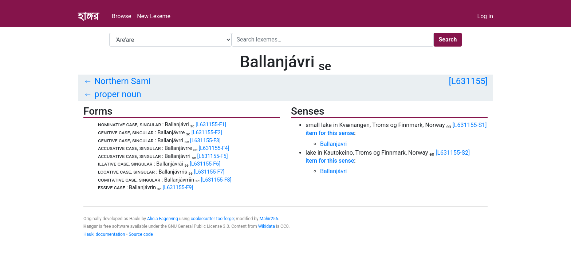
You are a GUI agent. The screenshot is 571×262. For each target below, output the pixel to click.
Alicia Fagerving (162, 218)
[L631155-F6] (205, 164)
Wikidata (266, 226)
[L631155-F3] (205, 141)
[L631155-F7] (209, 172)
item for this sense (330, 133)
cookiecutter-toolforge (212, 218)
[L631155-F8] (216, 180)
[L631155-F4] (214, 148)
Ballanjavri (333, 143)
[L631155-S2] (453, 152)
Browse (121, 16)
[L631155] (468, 81)
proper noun (117, 94)
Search (447, 39)
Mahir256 (269, 218)
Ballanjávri (333, 171)
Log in (485, 16)
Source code (141, 234)
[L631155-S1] (470, 125)
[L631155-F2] (207, 133)
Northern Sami (122, 81)
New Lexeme (153, 16)
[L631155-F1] (211, 125)
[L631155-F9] (178, 187)
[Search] (333, 40)
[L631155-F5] (212, 156)
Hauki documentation (104, 234)
